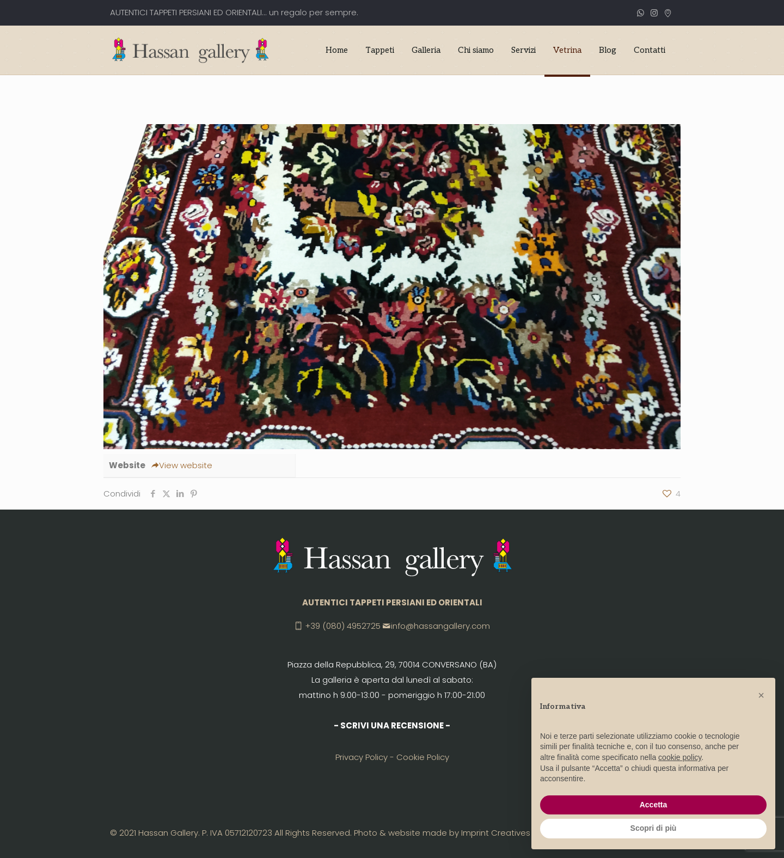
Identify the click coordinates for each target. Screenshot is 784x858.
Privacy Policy (361, 757)
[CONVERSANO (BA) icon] (668, 13)
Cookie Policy (422, 757)
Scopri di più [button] (653, 828)
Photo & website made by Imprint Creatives (442, 832)
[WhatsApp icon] (640, 13)
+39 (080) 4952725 (343, 626)
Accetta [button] (653, 804)
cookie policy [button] (679, 757)
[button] (761, 695)
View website (181, 465)
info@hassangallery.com (440, 626)
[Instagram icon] (654, 13)
